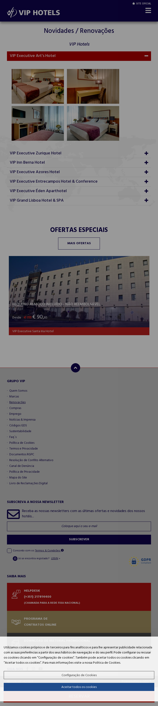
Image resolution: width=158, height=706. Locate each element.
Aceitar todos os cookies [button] (79, 687)
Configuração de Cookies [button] (79, 675)
